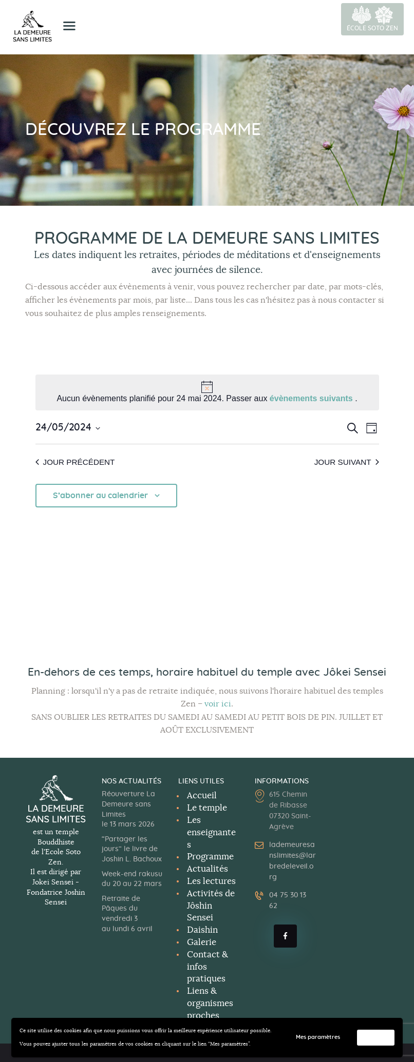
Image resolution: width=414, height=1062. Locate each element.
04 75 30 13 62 (287, 901)
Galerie (201, 942)
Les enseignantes (211, 832)
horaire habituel (197, 672)
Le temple (207, 807)
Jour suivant (345, 462)
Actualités (207, 868)
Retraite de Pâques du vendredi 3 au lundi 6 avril (127, 914)
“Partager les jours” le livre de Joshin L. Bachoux (132, 849)
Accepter (378, 1037)
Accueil (202, 795)
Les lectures (211, 881)
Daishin (202, 930)
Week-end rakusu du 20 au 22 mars (132, 879)
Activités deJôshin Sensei (211, 905)
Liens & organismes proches (210, 1003)
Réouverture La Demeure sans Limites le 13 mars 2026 (128, 809)
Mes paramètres (325, 1037)
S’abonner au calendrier (100, 496)
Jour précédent (77, 462)
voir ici (217, 704)
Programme (210, 856)
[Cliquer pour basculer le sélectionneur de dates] (67, 428)
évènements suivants (312, 398)
